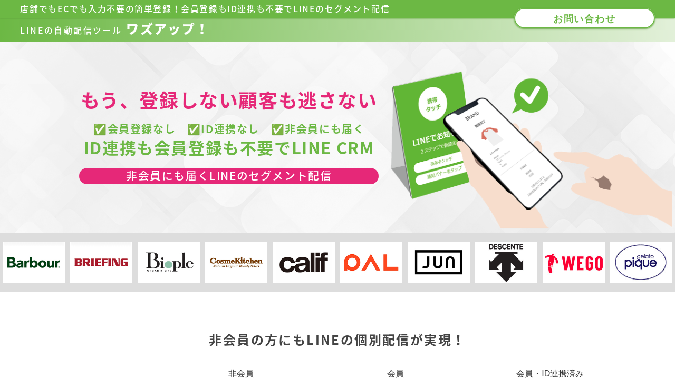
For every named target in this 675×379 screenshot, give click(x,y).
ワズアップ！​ (114, 29)
